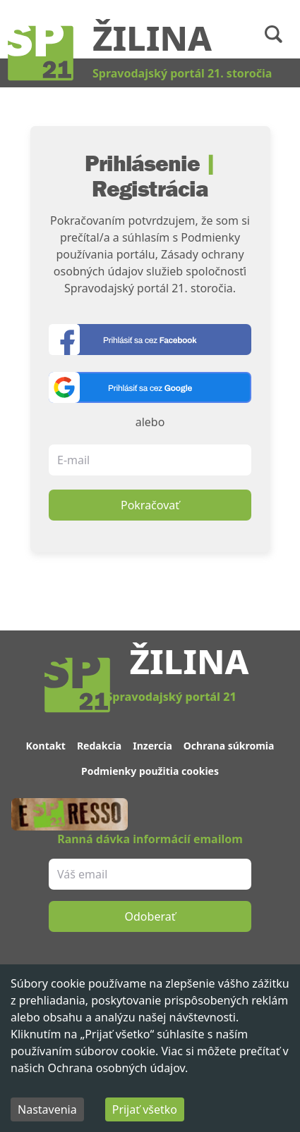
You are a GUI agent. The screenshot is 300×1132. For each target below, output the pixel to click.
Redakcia (99, 745)
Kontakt (46, 745)
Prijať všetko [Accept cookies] (144, 1109)
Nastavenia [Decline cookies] (47, 1109)
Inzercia (152, 745)
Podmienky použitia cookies (150, 771)
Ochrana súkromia (229, 745)
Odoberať (150, 916)
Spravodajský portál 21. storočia (182, 73)
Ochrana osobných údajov (116, 1068)
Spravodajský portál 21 (171, 696)
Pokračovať (150, 505)
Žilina (152, 38)
